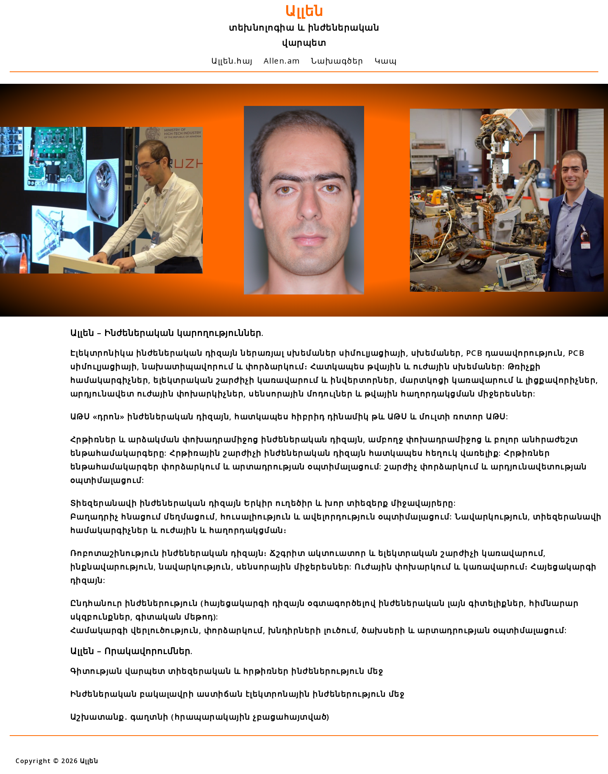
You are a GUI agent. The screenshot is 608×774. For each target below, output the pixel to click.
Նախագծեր (337, 60)
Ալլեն (304, 10)
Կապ (386, 60)
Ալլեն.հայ (232, 60)
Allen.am (282, 60)
